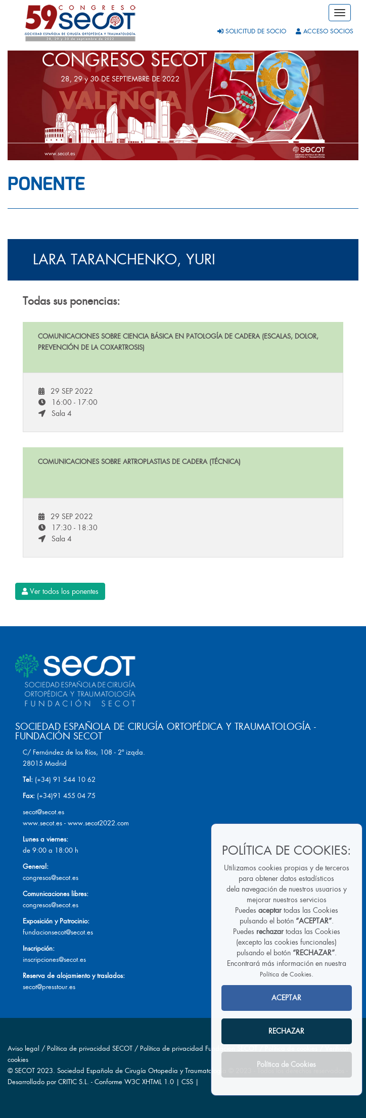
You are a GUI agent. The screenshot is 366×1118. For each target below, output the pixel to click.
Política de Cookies (285, 974)
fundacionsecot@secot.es (58, 932)
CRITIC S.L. (73, 1082)
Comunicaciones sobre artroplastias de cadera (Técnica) (139, 461)
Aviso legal (23, 1048)
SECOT (25, 1070)
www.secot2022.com (98, 823)
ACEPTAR (286, 997)
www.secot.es (42, 823)
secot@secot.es (43, 812)
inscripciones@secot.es (54, 959)
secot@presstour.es (49, 987)
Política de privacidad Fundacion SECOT (198, 1048)
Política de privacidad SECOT (89, 1048)
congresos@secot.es (50, 877)
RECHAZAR (286, 1031)
